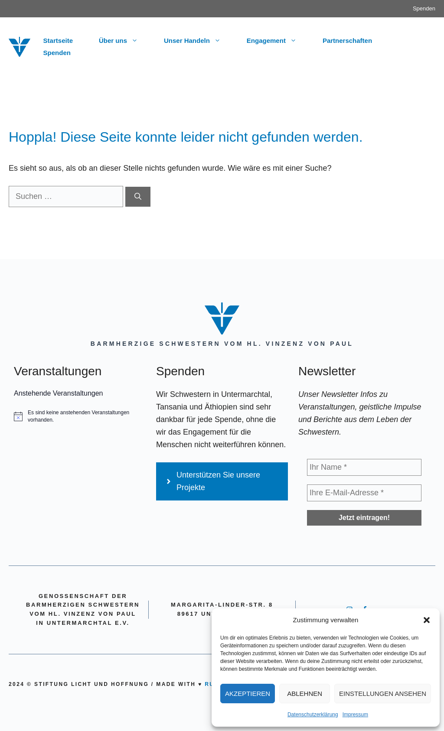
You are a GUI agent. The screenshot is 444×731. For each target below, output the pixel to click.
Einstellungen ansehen (382, 693)
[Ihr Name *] (364, 467)
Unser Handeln (199, 41)
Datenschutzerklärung (312, 715)
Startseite (58, 40)
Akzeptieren (247, 693)
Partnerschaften (347, 40)
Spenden (424, 8)
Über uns (125, 41)
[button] (426, 620)
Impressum (355, 715)
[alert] (80, 416)
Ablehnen (304, 693)
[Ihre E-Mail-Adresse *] (364, 492)
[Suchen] (137, 197)
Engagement (278, 41)
